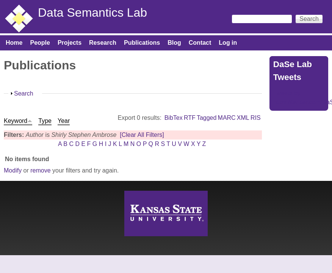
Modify (13, 170)
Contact (200, 42)
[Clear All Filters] (142, 135)
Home (14, 42)
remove (40, 170)
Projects (69, 42)
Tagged (207, 118)
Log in (228, 42)
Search (23, 93)
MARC (227, 118)
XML (243, 118)
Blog (174, 42)
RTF (190, 118)
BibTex (173, 118)
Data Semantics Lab (92, 12)
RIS (256, 118)
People (40, 42)
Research (102, 42)
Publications (142, 42)
